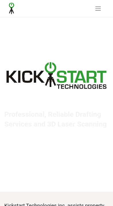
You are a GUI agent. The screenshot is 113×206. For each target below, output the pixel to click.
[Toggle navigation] (98, 8)
